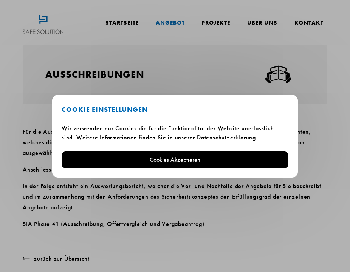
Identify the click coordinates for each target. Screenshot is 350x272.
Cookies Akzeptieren (175, 160)
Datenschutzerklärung (226, 137)
